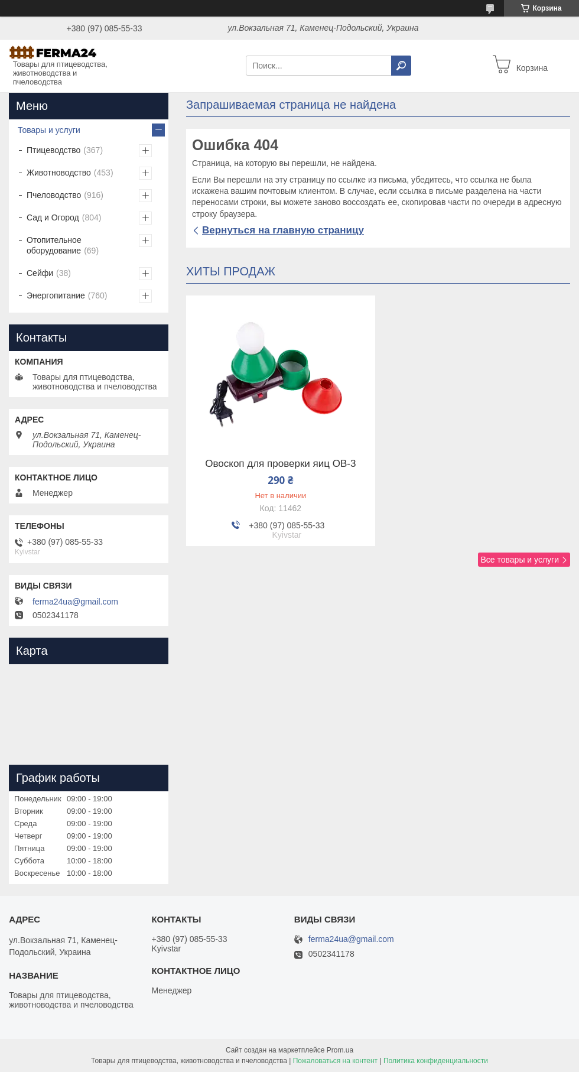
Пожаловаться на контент (335, 1061)
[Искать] (401, 66)
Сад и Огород (53, 217)
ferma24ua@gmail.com (75, 601)
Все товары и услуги (519, 559)
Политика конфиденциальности (435, 1061)
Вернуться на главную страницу (283, 230)
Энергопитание (56, 295)
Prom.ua (340, 1050)
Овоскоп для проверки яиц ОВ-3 (280, 464)
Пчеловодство (54, 195)
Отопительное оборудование (54, 245)
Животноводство (59, 172)
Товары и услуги (49, 130)
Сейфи (40, 273)
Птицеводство (53, 150)
